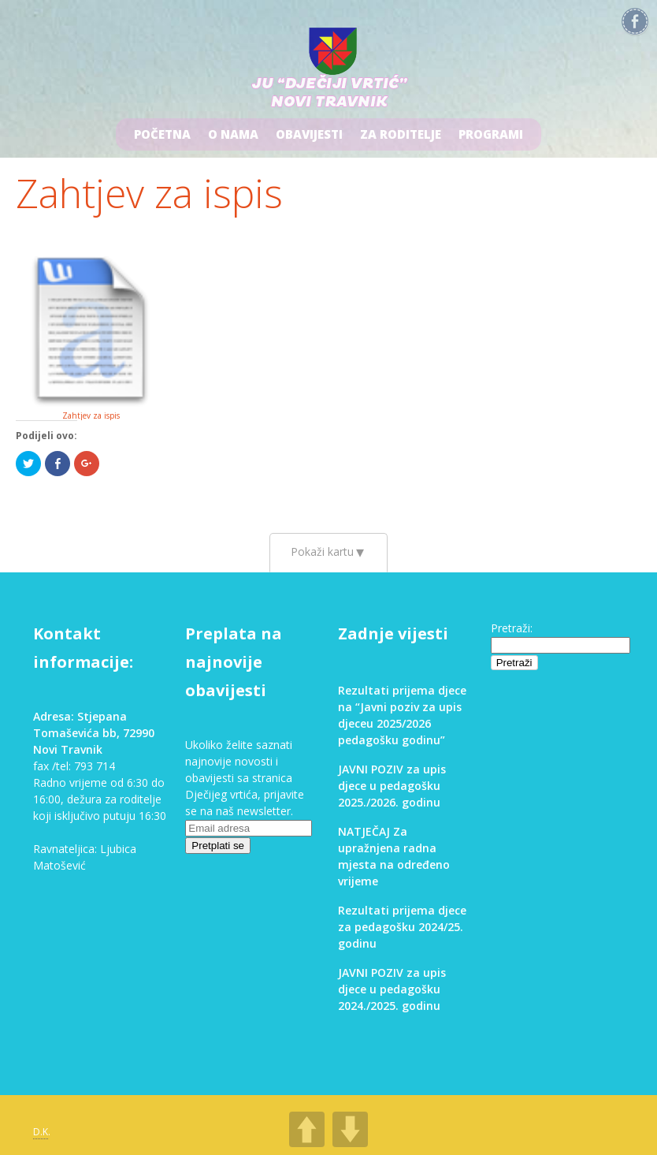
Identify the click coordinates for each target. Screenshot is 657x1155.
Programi (490, 134)
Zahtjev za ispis (149, 193)
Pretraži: (512, 627)
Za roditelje (400, 134)
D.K (40, 1131)
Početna (162, 134)
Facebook (635, 22)
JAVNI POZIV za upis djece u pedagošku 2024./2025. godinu (392, 989)
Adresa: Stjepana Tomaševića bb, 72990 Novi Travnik (93, 733)
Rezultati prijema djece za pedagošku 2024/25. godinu (402, 927)
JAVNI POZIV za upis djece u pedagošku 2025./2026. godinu (392, 786)
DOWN (350, 1129)
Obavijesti (309, 134)
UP (307, 1129)
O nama (233, 134)
